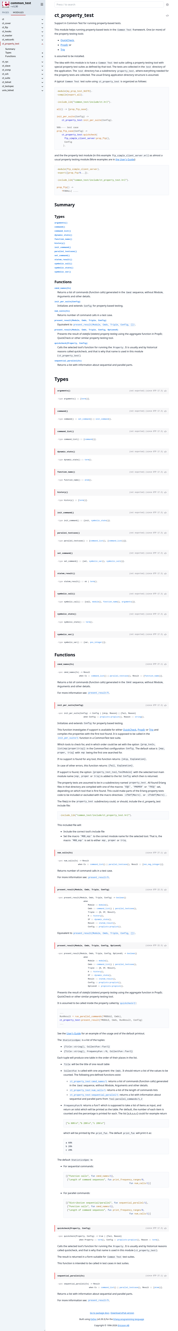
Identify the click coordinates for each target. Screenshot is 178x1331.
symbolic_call (113, 561)
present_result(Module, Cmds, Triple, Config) (80, 320)
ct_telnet (6, 81)
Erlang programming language (128, 1319)
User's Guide (73, 1033)
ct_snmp (6, 69)
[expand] (42, 19)
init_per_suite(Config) (67, 302)
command (88, 439)
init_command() (62, 247)
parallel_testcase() (65, 251)
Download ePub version (122, 1312)
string (138, 717)
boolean (120, 898)
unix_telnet (8, 90)
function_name (110, 602)
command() (59, 227)
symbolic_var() (62, 272)
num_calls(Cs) (62, 311)
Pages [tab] (5, 12)
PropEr (64, 45)
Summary (10, 48)
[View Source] (165, 390)
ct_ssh (5, 73)
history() (59, 243)
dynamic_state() (63, 235)
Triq (63, 49)
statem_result (106, 923)
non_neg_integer (151, 864)
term (83, 399)
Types (8, 52)
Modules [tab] (18, 12)
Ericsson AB (123, 1325)
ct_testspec (8, 86)
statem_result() (63, 260)
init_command (102, 419)
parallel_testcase (119, 676)
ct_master (7, 35)
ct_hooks (6, 31)
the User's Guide (124, 159)
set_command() (62, 255)
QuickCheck (67, 40)
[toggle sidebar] (41, 4)
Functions (10, 56)
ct (3, 19)
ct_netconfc (8, 39)
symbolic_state (98, 521)
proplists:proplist (110, 717)
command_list (96, 541)
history (97, 916)
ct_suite (6, 77)
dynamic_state (101, 919)
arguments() (61, 223)
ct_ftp (5, 27)
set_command (84, 419)
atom (87, 480)
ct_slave (6, 65)
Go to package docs (99, 1313)
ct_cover (6, 23)
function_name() (63, 239)
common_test (21, 3)
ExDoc (94, 1319)
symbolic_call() (63, 264)
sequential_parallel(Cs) (68, 361)
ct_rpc (5, 61)
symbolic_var (95, 561)
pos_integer (96, 642)
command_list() (62, 231)
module (95, 602)
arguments (127, 602)
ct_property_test (10, 43)
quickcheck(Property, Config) (70, 343)
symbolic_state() (63, 268)
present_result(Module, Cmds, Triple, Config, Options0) (86, 330)
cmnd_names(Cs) (62, 288)
